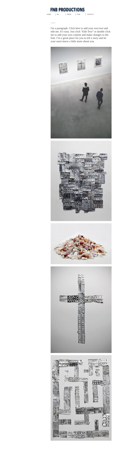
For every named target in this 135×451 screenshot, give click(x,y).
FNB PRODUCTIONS (67, 9)
